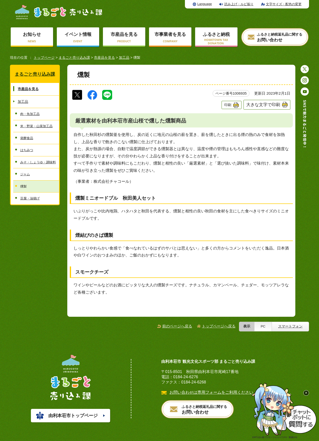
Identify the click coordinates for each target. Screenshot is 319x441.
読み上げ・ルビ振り (238, 4)
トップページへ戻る (219, 326)
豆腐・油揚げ (30, 198)
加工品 (124, 58)
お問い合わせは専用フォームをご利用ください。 (213, 392)
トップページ (44, 58)
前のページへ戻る (177, 326)
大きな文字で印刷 (263, 104)
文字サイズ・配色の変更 (284, 4)
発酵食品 (26, 138)
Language (204, 4)
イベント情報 (78, 34)
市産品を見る (124, 34)
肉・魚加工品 (30, 114)
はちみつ (26, 150)
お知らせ (32, 34)
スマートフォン (290, 326)
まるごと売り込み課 (74, 58)
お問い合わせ (279, 37)
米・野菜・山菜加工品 (36, 126)
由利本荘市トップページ (73, 415)
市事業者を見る (170, 34)
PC (263, 326)
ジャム (25, 174)
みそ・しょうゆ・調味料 (38, 162)
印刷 (227, 105)
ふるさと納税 (216, 34)
